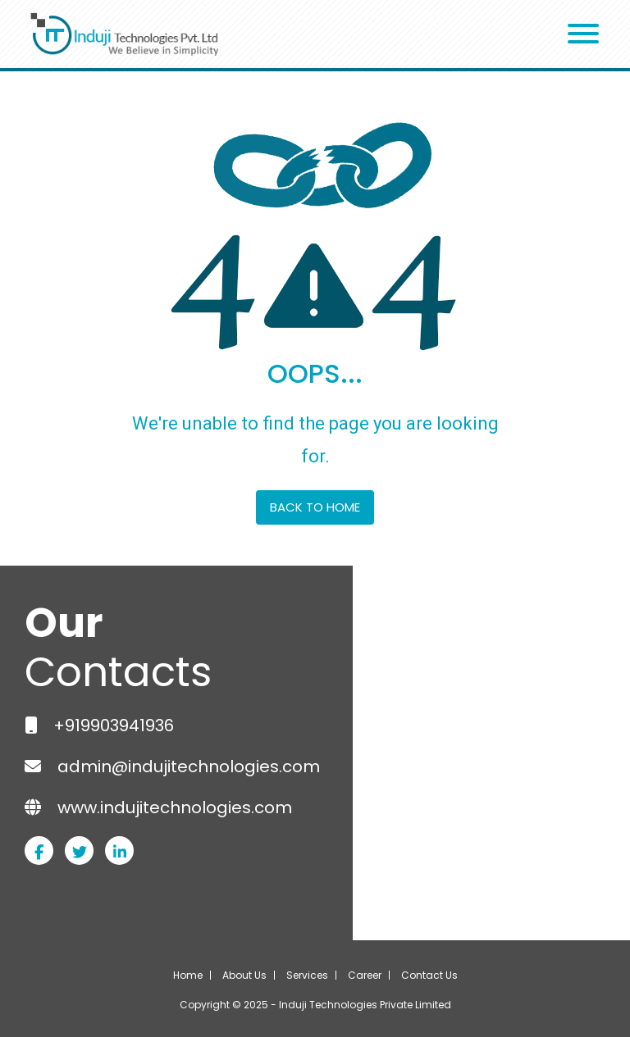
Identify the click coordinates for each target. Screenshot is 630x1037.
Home (188, 975)
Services (307, 975)
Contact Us (429, 975)
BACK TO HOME (315, 507)
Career (364, 975)
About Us (244, 975)
